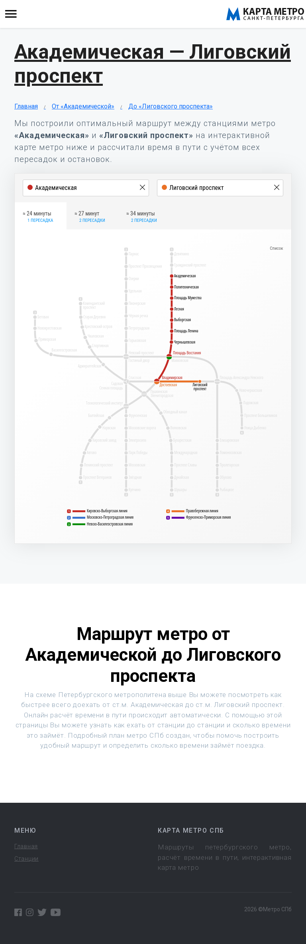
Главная (26, 106)
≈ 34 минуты (141, 217)
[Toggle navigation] (11, 14)
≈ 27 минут (90, 217)
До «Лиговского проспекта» (170, 106)
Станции (26, 858)
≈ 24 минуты (38, 217)
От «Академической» (83, 106)
